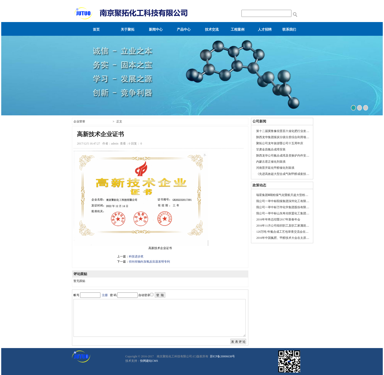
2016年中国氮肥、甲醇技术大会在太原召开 (284, 238)
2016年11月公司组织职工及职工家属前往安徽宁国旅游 (291, 225)
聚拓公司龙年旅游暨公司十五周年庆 (279, 143)
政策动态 (259, 185)
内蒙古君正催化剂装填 (271, 161)
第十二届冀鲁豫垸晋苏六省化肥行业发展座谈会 (287, 131)
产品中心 (184, 29)
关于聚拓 (127, 29)
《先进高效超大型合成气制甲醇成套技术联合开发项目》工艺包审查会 (301, 174)
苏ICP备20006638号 (222, 356)
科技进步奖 (136, 256)
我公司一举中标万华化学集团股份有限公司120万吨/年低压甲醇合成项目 (302, 207)
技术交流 (212, 29)
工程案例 (237, 29)
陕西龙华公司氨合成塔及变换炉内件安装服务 (285, 155)
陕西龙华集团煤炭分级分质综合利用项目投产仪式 (288, 137)
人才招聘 (265, 29)
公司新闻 (259, 121)
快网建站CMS (149, 361)
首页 (96, 29)
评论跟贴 (80, 274)
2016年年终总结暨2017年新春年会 (278, 219)
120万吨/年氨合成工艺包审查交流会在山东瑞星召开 (289, 231)
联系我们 (289, 29)
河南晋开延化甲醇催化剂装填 (275, 167)
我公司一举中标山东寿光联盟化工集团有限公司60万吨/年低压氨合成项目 (303, 213)
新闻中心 (156, 29)
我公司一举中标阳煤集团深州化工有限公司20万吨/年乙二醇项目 (297, 201)
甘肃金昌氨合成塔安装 (271, 149)
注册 (105, 295)
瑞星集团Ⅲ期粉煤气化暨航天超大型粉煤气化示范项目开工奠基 (296, 195)
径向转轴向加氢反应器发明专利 (149, 261)
